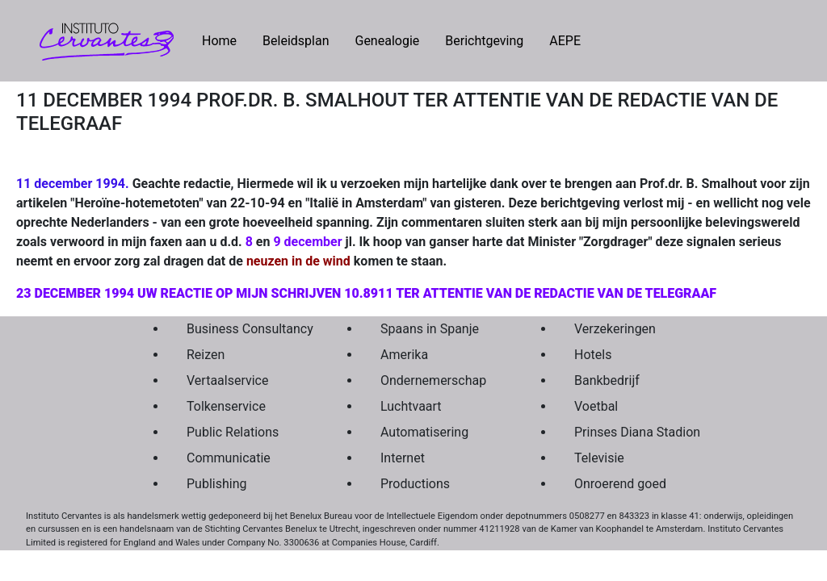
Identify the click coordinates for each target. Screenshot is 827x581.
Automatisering (424, 432)
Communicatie (229, 458)
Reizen (206, 354)
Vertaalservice (227, 380)
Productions (415, 483)
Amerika (404, 354)
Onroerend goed (620, 483)
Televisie (599, 458)
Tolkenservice (226, 406)
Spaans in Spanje (429, 328)
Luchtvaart (411, 406)
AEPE (565, 40)
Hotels (592, 354)
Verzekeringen (615, 328)
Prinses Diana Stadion (633, 432)
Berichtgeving (484, 40)
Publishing (216, 483)
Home (226, 39)
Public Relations (233, 432)
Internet (402, 458)
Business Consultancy (245, 328)
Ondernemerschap (433, 380)
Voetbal (596, 406)
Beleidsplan (295, 40)
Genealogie (387, 40)
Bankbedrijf (607, 380)
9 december (307, 241)
